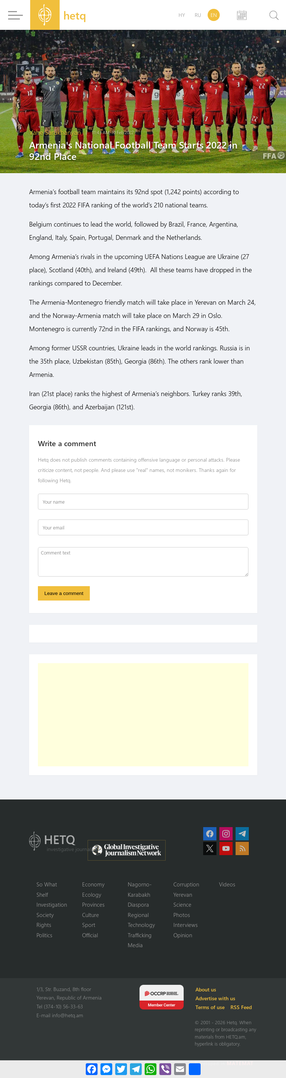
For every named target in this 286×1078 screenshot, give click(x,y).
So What (46, 884)
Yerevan (182, 894)
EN (214, 14)
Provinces (93, 904)
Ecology (91, 894)
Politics (44, 935)
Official (90, 935)
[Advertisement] (143, 714)
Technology (141, 924)
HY (182, 14)
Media (135, 945)
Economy (93, 884)
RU (198, 14)
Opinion (182, 935)
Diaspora (138, 904)
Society (45, 914)
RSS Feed (241, 1007)
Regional (138, 914)
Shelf (42, 894)
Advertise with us (215, 998)
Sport (88, 924)
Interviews (185, 924)
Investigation (51, 904)
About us (205, 989)
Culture (90, 914)
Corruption (186, 884)
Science (182, 904)
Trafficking (140, 935)
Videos (227, 884)
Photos (181, 914)
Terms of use (210, 1007)
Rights (43, 924)
